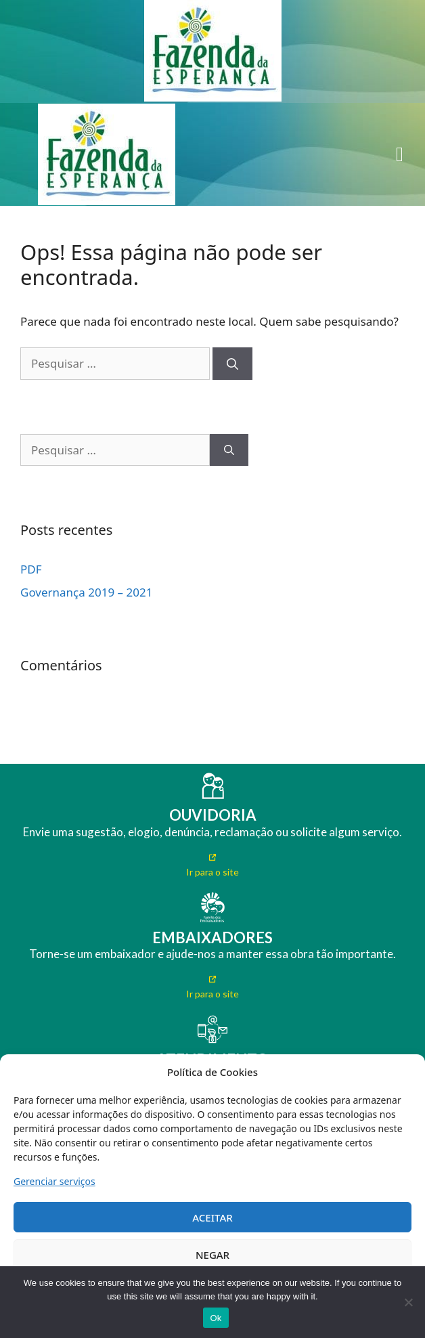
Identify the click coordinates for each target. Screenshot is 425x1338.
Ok (215, 1318)
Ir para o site (212, 872)
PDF (31, 569)
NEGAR (212, 1254)
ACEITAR (212, 1217)
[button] (399, 155)
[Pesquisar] (232, 363)
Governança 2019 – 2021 (86, 592)
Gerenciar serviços (54, 1181)
